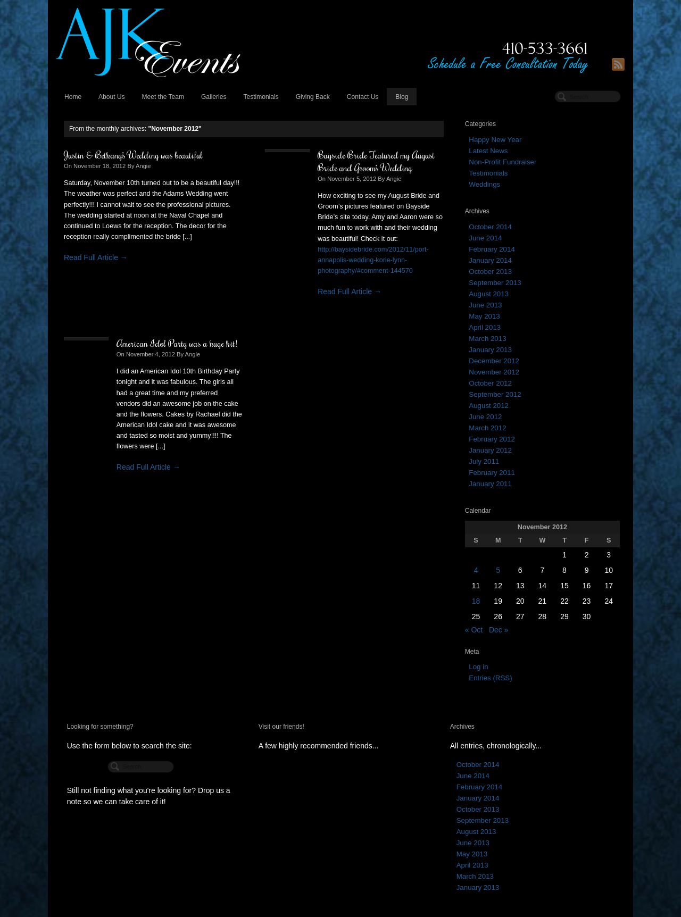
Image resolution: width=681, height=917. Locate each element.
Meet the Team (163, 97)
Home (72, 97)
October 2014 (490, 227)
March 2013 (487, 339)
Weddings (484, 184)
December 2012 (494, 361)
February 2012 (491, 439)
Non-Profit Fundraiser (502, 162)
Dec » (499, 630)
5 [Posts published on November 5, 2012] (498, 570)
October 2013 (490, 272)
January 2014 (490, 260)
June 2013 (485, 305)
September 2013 (495, 283)
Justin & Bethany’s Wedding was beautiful (133, 154)
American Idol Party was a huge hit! (177, 343)
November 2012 (494, 372)
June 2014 (485, 238)
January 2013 (490, 350)
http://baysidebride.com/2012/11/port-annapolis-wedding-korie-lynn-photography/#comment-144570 (373, 260)
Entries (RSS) (490, 678)
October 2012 (490, 383)
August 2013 (489, 294)
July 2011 (484, 461)
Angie (143, 166)
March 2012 (487, 428)
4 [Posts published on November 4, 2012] (476, 570)
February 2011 (491, 473)
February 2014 (491, 249)
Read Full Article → (96, 257)
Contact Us (363, 97)
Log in (478, 667)
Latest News (488, 151)
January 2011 (490, 484)
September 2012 (495, 394)
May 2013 (484, 316)
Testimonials (260, 97)
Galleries (213, 97)
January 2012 (490, 450)
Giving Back (313, 97)
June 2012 (485, 417)
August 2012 (489, 406)
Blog (401, 97)
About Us (111, 97)
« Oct (474, 630)
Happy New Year (495, 140)
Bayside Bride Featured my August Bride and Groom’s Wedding (376, 161)
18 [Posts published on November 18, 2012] (476, 601)
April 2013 (485, 327)
